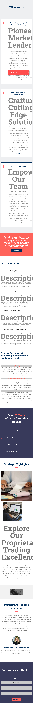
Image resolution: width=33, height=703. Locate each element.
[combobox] (16, 682)
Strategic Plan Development (16, 378)
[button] (16, 366)
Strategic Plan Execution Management (16, 391)
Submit (15, 699)
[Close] (28, 72)
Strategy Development (16, 366)
